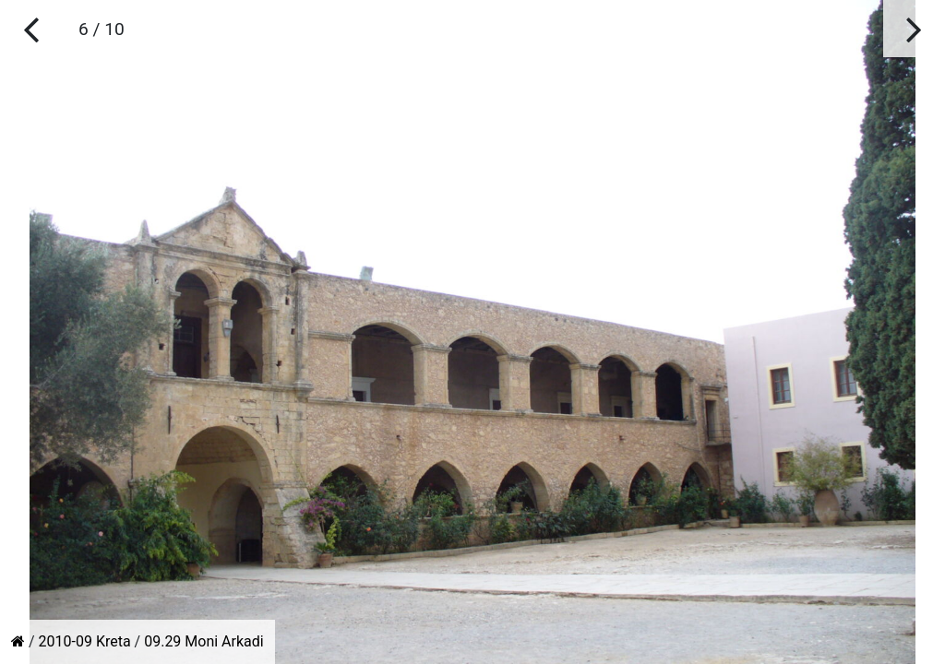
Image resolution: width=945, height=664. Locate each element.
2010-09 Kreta (85, 641)
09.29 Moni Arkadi (204, 641)
